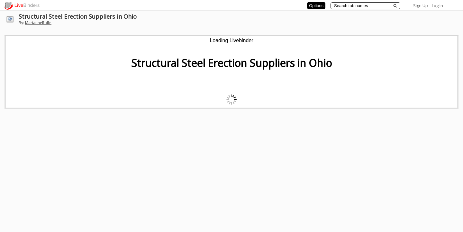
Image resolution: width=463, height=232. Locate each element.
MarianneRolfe (38, 22)
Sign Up (420, 5)
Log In (437, 5)
